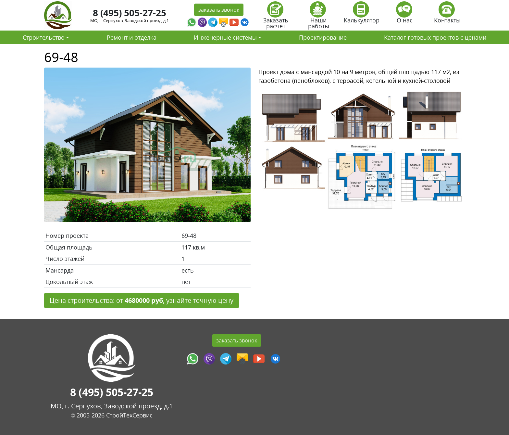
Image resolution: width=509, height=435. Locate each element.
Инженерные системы (225, 37)
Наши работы (318, 17)
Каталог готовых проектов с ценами (435, 37)
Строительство (44, 37)
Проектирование (323, 37)
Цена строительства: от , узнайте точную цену (141, 300)
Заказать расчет (275, 17)
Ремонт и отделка (131, 37)
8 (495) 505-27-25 (129, 12)
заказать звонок (218, 9)
